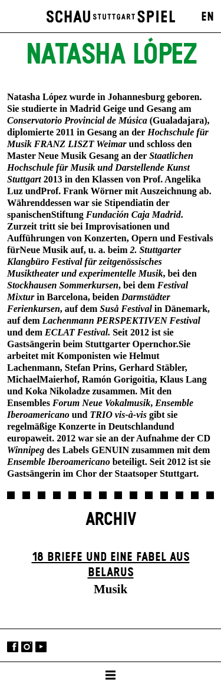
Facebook (12, 646)
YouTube (41, 646)
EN (207, 17)
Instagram (26, 646)
